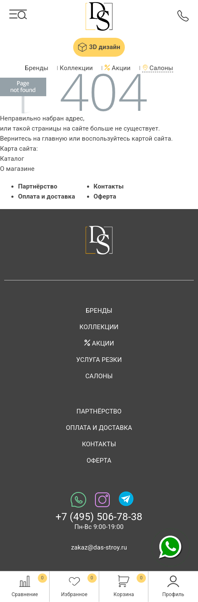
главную (54, 138)
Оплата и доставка (46, 196)
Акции (117, 68)
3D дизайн (99, 47)
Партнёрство (37, 186)
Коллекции (76, 68)
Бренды (36, 68)
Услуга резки (99, 360)
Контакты (109, 186)
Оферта (105, 196)
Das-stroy (99, 17)
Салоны (157, 68)
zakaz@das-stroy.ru (99, 547)
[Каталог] (18, 14)
